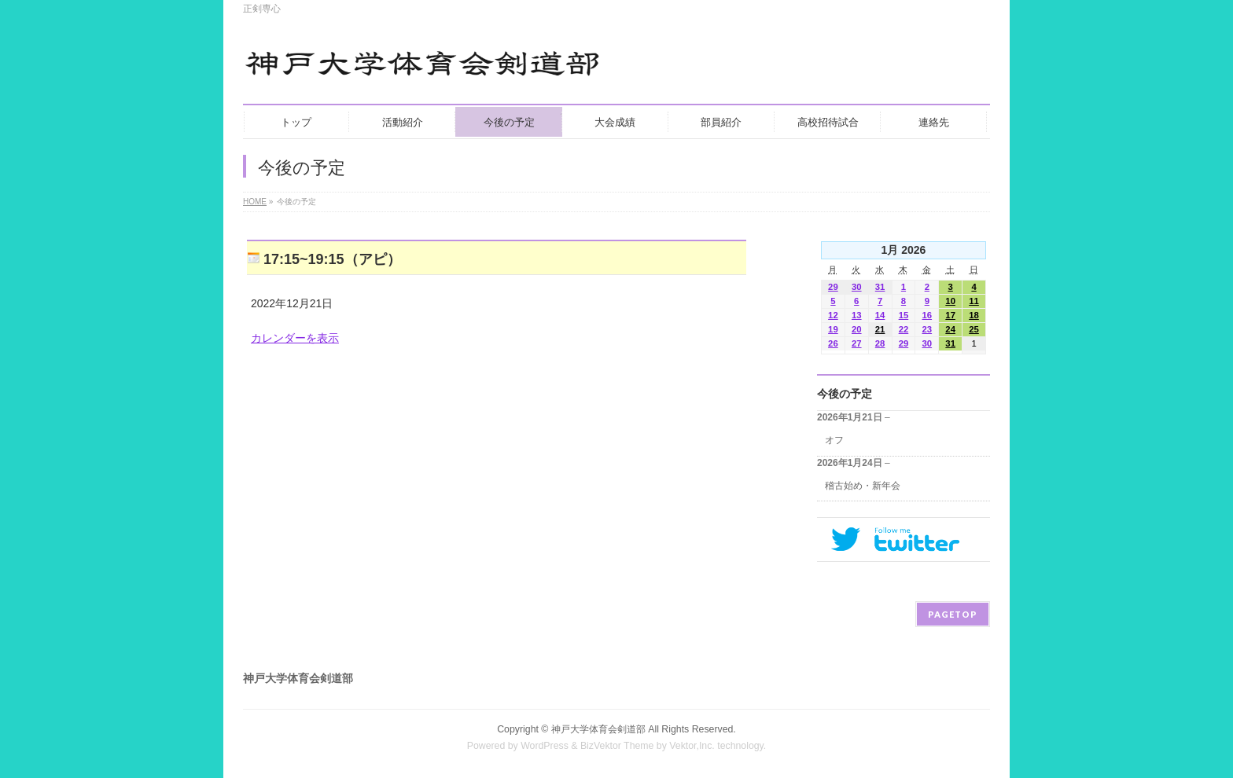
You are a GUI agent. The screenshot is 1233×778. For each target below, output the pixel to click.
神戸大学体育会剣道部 (598, 729)
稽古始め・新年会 (862, 485)
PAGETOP (952, 614)
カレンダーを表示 (295, 338)
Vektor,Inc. (692, 745)
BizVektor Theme (617, 745)
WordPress (545, 745)
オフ (834, 440)
